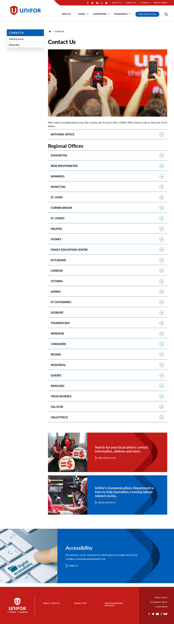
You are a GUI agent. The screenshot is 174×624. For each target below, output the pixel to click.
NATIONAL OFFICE (62, 134)
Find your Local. (108, 461)
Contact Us (16, 32)
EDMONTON (59, 155)
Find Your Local (147, 14)
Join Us (66, 14)
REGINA (56, 357)
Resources (121, 14)
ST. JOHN (56, 198)
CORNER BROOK (61, 208)
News (81, 14)
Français (145, 3)
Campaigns (100, 14)
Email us (74, 569)
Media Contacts (107, 506)
